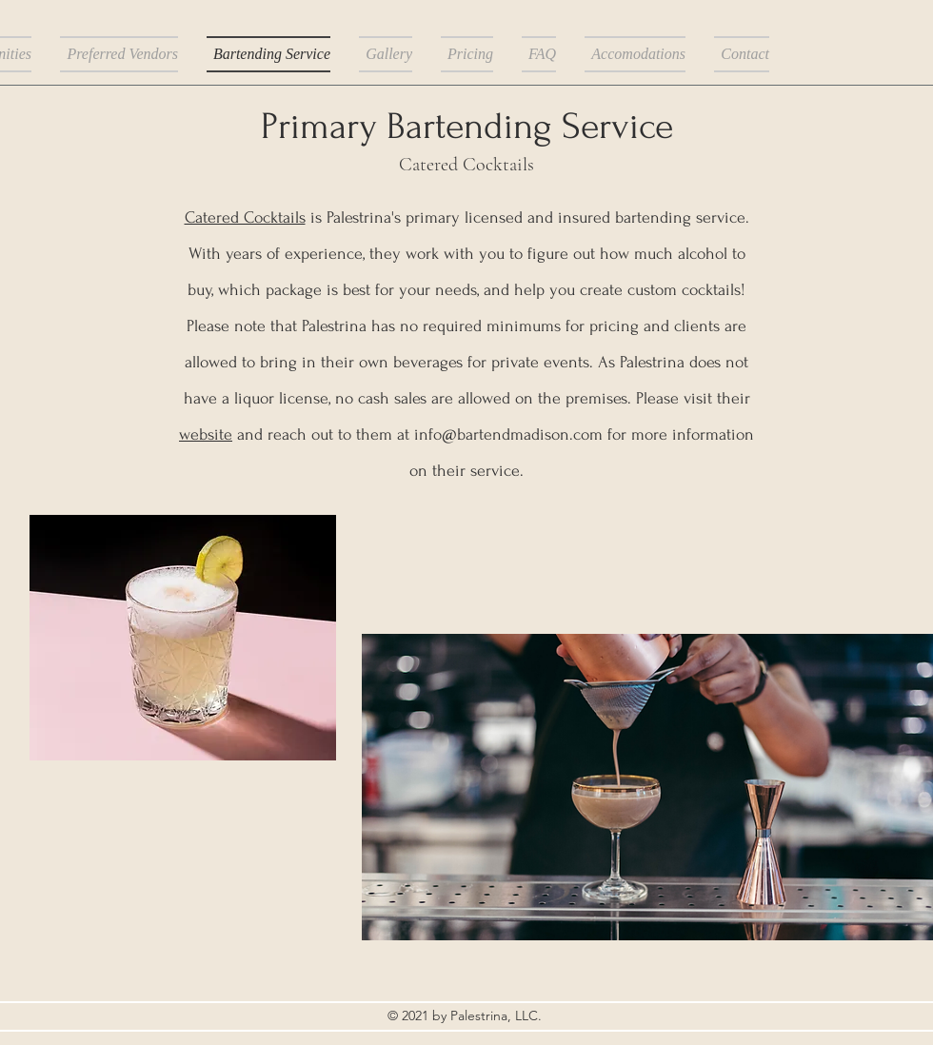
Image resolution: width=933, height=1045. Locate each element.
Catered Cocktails (245, 217)
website (205, 434)
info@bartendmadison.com (508, 434)
